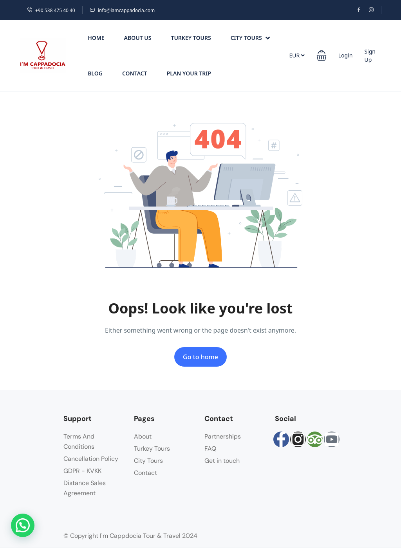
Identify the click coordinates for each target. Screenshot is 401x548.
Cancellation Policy (90, 459)
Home (96, 37)
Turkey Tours (191, 37)
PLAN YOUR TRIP (189, 73)
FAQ (210, 448)
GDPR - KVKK (82, 471)
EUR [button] (296, 55)
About (143, 436)
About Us (138, 37)
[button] (321, 55)
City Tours (250, 37)
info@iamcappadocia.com (122, 10)
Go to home (200, 357)
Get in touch (222, 461)
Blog (95, 73)
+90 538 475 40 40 (51, 10)
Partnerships (222, 436)
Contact (134, 73)
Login (345, 55)
